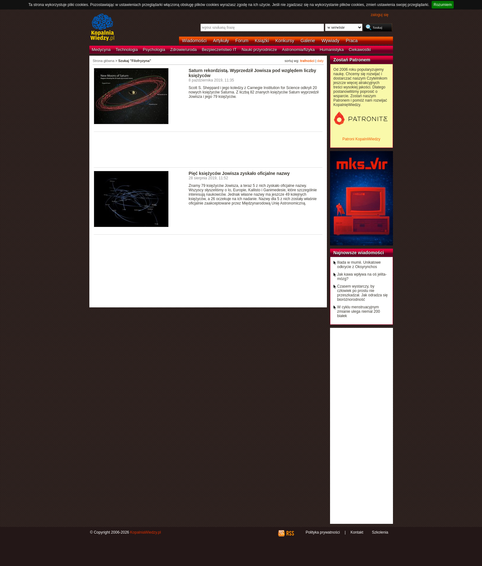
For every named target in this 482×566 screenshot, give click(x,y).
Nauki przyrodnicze (259, 49)
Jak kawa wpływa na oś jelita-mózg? (362, 276)
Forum (242, 40)
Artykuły (221, 40)
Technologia (127, 49)
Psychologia (154, 49)
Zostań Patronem (352, 59)
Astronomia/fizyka (298, 49)
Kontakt (356, 532)
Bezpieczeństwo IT (219, 49)
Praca (352, 40)
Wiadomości (194, 40)
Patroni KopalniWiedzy (361, 139)
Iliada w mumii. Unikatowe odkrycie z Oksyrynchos (359, 264)
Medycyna (101, 49)
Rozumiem (442, 5)
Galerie (307, 40)
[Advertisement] (208, 149)
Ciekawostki (360, 49)
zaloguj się (379, 15)
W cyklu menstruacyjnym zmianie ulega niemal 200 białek (358, 311)
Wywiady (330, 40)
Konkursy (284, 40)
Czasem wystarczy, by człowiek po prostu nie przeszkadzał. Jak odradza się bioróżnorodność (362, 293)
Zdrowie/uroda (183, 49)
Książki (262, 40)
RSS (290, 533)
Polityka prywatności (322, 532)
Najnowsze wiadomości (358, 252)
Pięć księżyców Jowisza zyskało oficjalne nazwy (239, 173)
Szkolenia (380, 532)
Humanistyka (332, 49)
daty (320, 61)
